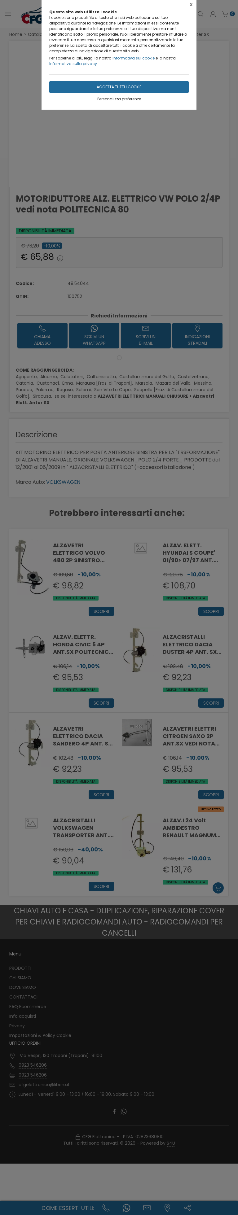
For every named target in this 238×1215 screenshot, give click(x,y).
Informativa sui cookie (133, 58)
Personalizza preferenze (119, 99)
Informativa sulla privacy (73, 63)
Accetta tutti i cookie (119, 87)
